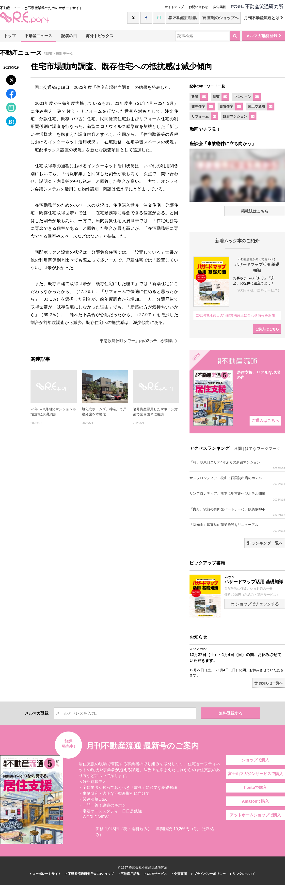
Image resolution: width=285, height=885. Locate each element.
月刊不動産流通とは (263, 18)
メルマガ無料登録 (263, 36)
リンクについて (242, 874)
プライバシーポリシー (208, 874)
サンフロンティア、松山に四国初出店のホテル (237, 481)
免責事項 (179, 874)
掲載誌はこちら (255, 211)
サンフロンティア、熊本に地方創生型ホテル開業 (237, 496)
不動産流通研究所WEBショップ (90, 874)
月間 (238, 448)
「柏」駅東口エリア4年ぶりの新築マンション (237, 465)
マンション (242, 97)
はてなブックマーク (262, 448)
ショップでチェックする (255, 604)
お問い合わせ (198, 7)
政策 (194, 97)
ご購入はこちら (267, 329)
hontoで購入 (255, 787)
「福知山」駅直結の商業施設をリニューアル (237, 527)
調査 (216, 97)
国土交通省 (256, 106)
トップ (10, 36)
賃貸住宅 (226, 106)
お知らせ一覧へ (268, 683)
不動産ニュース (38, 36)
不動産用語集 (182, 18)
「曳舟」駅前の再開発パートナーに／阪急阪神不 (237, 512)
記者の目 (69, 36)
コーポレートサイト (45, 874)
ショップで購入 (255, 760)
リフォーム (200, 116)
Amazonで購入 (255, 801)
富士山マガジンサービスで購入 (255, 774)
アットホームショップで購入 (255, 815)
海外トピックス (99, 36)
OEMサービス (156, 874)
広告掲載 (219, 7)
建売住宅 (198, 106)
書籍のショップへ (220, 18)
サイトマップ (174, 7)
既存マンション (235, 116)
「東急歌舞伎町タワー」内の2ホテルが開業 (137, 341)
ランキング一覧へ (265, 543)
